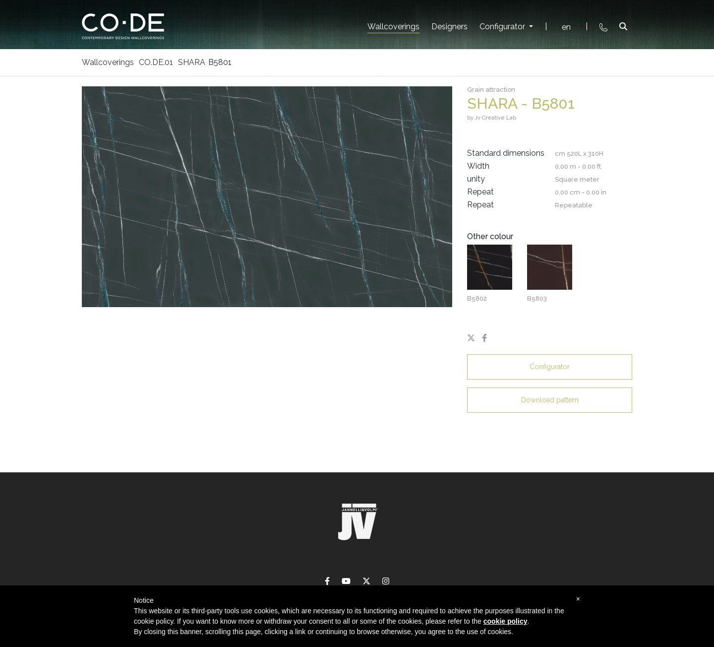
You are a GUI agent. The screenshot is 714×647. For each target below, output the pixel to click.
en (566, 27)
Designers (449, 26)
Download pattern (550, 400)
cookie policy (505, 621)
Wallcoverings (393, 26)
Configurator (503, 26)
